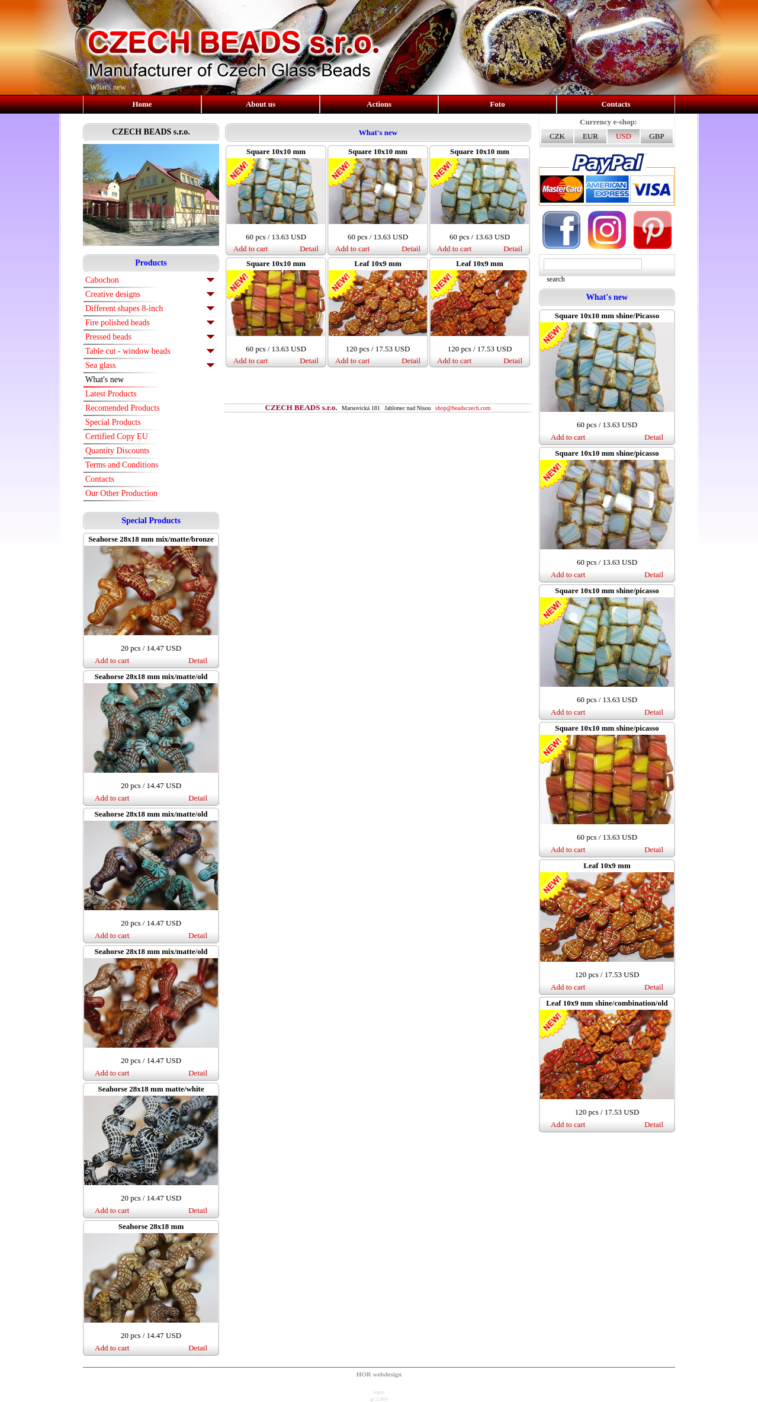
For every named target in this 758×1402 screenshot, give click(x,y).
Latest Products (111, 393)
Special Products (113, 422)
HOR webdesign (379, 1374)
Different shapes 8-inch (124, 308)
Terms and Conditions (121, 464)
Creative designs (112, 294)
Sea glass (100, 365)
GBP (656, 136)
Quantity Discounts (117, 450)
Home (142, 104)
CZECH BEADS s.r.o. (151, 131)
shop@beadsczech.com (462, 408)
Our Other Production (121, 493)
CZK (557, 136)
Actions (379, 104)
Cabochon (102, 280)
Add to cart (112, 660)
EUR (590, 136)
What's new (104, 379)
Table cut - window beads (128, 351)
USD (623, 136)
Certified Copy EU (116, 436)
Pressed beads (108, 336)
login (379, 1392)
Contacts (615, 104)
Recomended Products (122, 408)
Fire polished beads (117, 322)
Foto (497, 104)
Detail (197, 660)
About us (260, 104)
